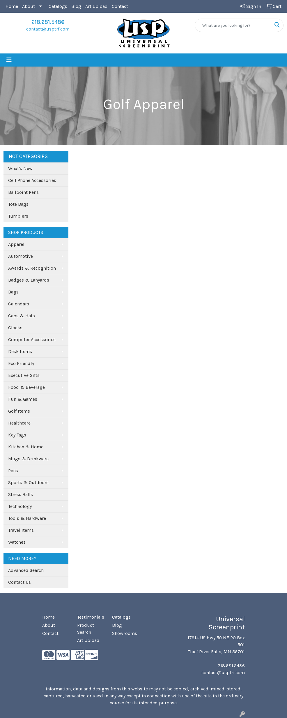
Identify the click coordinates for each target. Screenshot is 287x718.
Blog (76, 6)
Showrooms (124, 633)
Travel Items (21, 530)
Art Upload (96, 6)
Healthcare (19, 423)
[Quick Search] (233, 25)
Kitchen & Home (25, 447)
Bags (13, 292)
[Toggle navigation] (9, 60)
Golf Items (19, 411)
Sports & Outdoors (28, 482)
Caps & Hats (21, 315)
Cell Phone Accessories (32, 180)
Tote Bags (18, 204)
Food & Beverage (26, 387)
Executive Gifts (24, 375)
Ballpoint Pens (23, 192)
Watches (17, 542)
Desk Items (20, 351)
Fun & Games (22, 399)
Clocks (15, 327)
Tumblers (18, 216)
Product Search (85, 628)
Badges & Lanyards (28, 280)
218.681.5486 (47, 22)
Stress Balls (20, 494)
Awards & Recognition (32, 268)
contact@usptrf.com (48, 29)
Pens (13, 470)
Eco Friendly (21, 363)
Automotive (20, 256)
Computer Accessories (32, 339)
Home (12, 6)
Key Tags (17, 435)
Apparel (16, 244)
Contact (120, 6)
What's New (20, 168)
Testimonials (90, 617)
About (28, 6)
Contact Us (19, 582)
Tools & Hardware (27, 518)
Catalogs (58, 6)
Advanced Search (26, 570)
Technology (20, 506)
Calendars (18, 304)
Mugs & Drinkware (28, 458)
